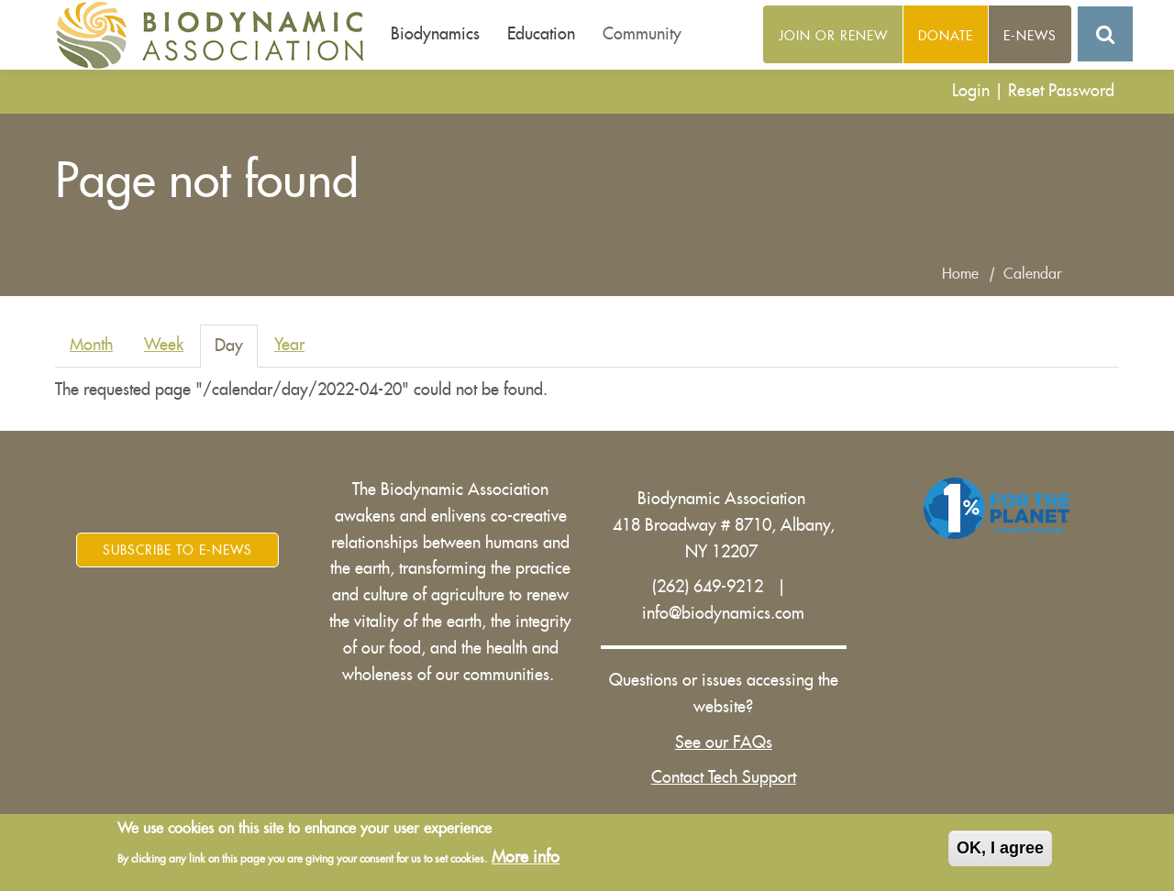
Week (163, 344)
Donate (945, 35)
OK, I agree (1000, 849)
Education (541, 34)
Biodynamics (435, 34)
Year (289, 344)
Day (236, 351)
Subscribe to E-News (177, 550)
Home (960, 274)
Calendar (1032, 274)
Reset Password (1061, 90)
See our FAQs (723, 742)
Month (91, 344)
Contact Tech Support (723, 777)
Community (642, 34)
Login (971, 90)
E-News (1030, 35)
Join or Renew (833, 35)
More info (525, 857)
